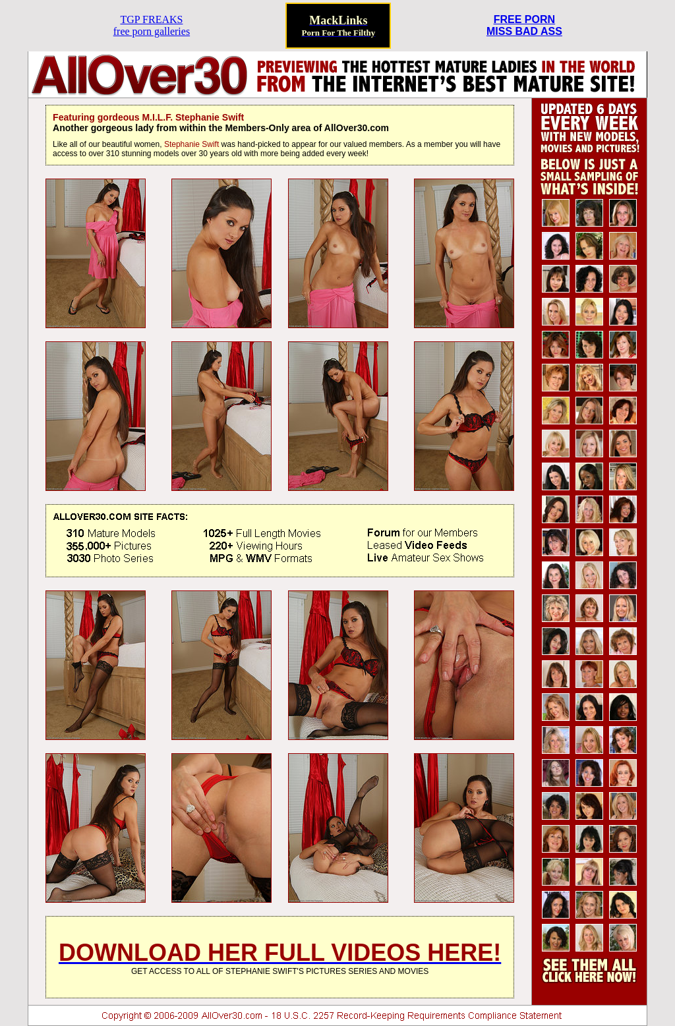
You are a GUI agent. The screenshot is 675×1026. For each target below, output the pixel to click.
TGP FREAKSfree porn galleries (151, 25)
